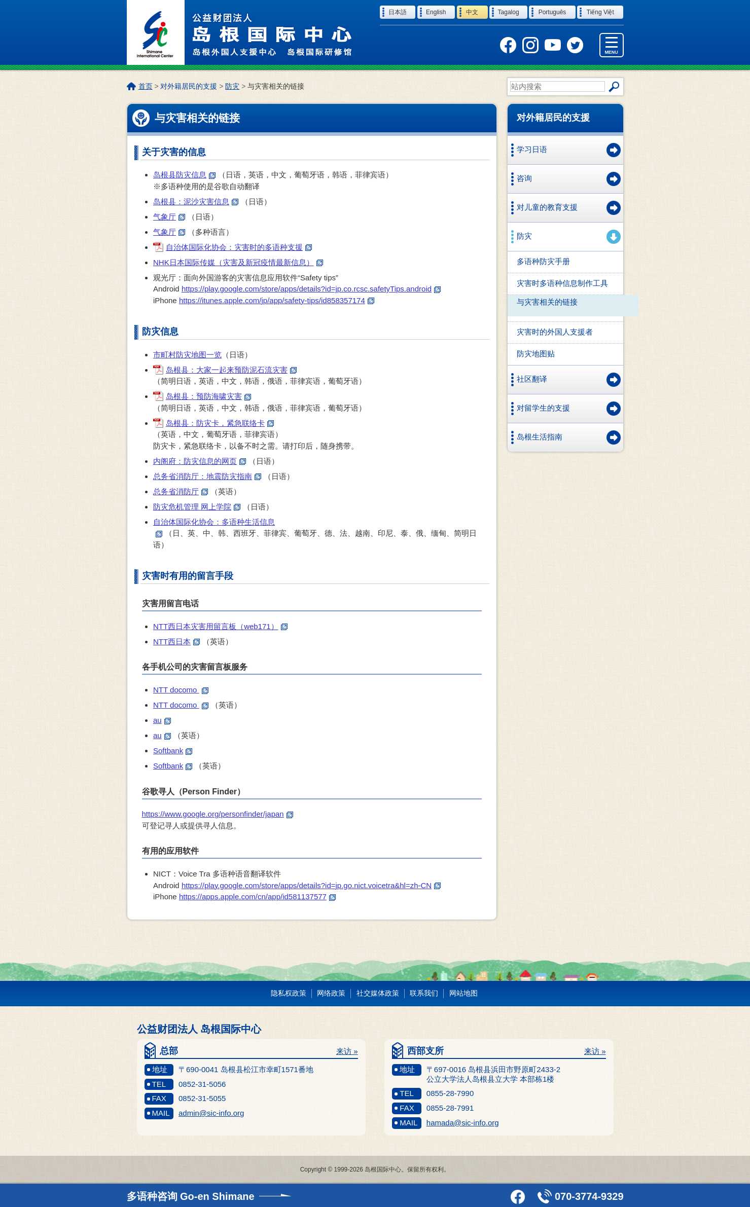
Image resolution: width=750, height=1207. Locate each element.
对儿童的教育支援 (547, 207)
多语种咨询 (191, 1196)
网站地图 (463, 993)
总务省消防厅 (180, 491)
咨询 (524, 178)
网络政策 (331, 993)
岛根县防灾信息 (184, 174)
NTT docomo (180, 689)
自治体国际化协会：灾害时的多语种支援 (239, 247)
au (162, 720)
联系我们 (424, 993)
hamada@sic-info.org (462, 1122)
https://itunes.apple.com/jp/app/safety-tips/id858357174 (276, 300)
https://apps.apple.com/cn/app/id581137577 (257, 896)
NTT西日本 (176, 641)
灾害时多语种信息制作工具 (562, 283)
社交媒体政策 (377, 993)
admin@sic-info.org (211, 1113)
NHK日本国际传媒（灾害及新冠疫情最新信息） (238, 262)
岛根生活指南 (539, 436)
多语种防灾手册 (543, 261)
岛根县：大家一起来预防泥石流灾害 (231, 369)
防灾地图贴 (536, 353)
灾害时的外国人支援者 (555, 331)
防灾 (232, 86)
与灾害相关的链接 (547, 302)
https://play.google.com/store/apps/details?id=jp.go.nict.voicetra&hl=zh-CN (311, 885)
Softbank (172, 750)
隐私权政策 (288, 993)
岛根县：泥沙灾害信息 (195, 201)
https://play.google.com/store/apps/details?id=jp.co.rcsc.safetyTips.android (311, 288)
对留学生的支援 (543, 408)
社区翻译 (532, 379)
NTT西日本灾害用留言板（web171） (220, 626)
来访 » (347, 1051)
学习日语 (532, 149)
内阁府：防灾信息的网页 (199, 461)
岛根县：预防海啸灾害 (208, 396)
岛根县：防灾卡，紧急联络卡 (220, 423)
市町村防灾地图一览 (187, 354)
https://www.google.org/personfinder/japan (217, 814)
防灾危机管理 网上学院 (196, 506)
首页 (145, 86)
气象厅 (169, 216)
